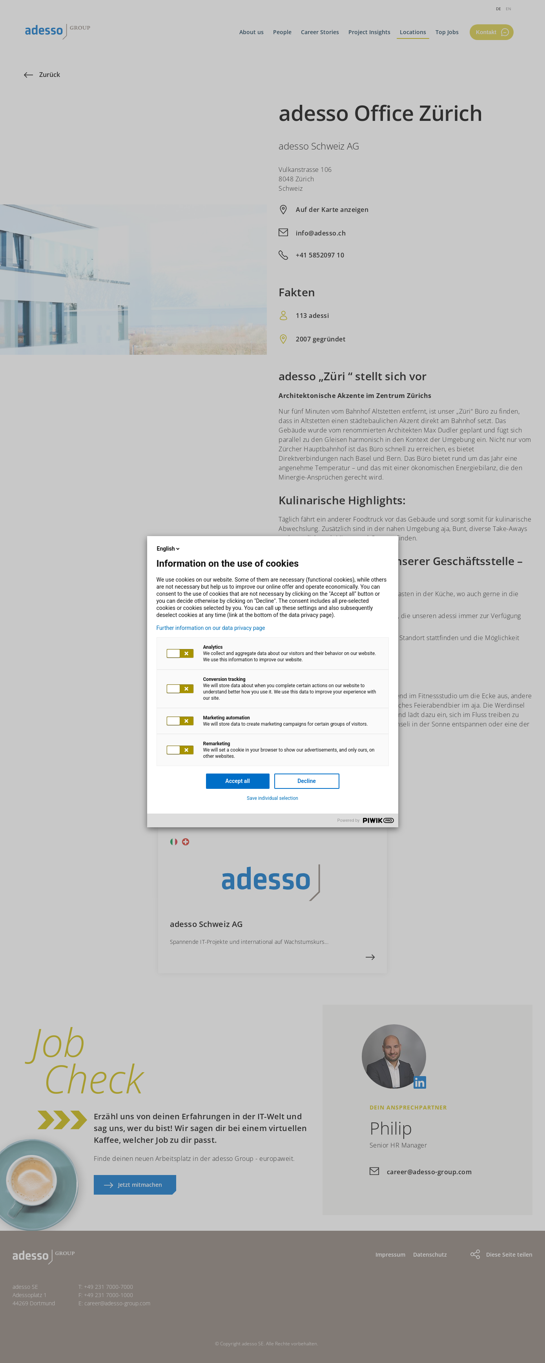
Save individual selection (272, 798)
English (169, 549)
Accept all (237, 781)
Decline (306, 781)
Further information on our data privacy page (211, 628)
